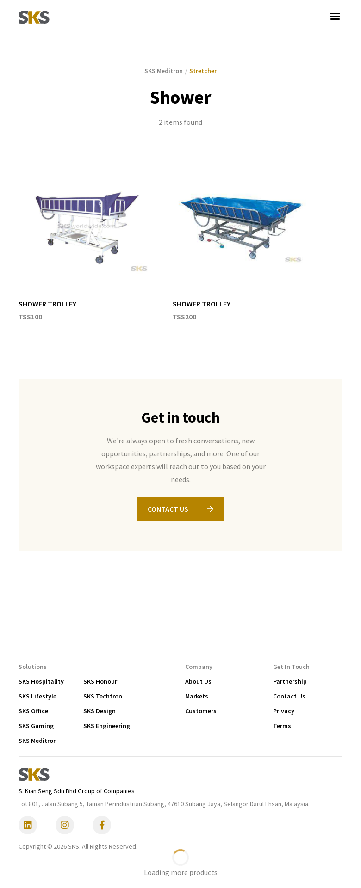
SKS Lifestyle (37, 696)
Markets (196, 696)
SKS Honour (100, 681)
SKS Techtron (102, 696)
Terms (282, 726)
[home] (34, 17)
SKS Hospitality (41, 681)
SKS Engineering (106, 726)
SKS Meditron (38, 740)
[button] (335, 17)
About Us (198, 681)
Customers (201, 711)
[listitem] (86, 240)
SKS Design (99, 711)
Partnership (290, 681)
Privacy (283, 711)
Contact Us (289, 696)
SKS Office (33, 711)
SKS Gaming (36, 726)
